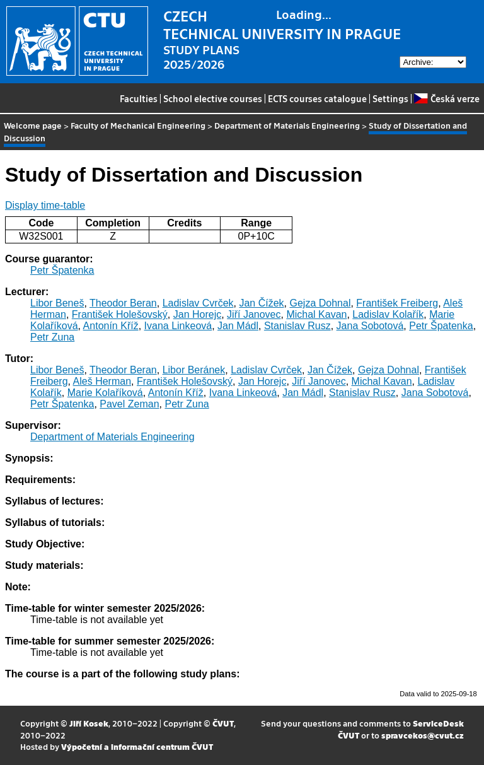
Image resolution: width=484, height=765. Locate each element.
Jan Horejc (197, 314)
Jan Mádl (237, 325)
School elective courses (212, 98)
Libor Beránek (194, 370)
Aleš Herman (102, 381)
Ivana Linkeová (178, 325)
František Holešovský (120, 314)
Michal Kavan (316, 314)
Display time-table (45, 205)
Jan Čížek (261, 303)
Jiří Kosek (88, 723)
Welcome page (33, 125)
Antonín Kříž (111, 325)
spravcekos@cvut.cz (422, 735)
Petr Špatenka (62, 270)
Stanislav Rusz (297, 325)
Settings (390, 98)
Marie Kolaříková (105, 392)
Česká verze (446, 98)
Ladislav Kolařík (388, 314)
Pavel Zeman (129, 404)
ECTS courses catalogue (317, 98)
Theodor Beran (123, 303)
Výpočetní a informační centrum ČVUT (137, 746)
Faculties (139, 98)
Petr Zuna (52, 337)
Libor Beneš (57, 303)
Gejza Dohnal (319, 303)
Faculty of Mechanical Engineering (138, 125)
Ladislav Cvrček (198, 303)
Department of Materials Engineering (287, 125)
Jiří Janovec (253, 314)
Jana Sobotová (370, 325)
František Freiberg (397, 303)
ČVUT (223, 723)
